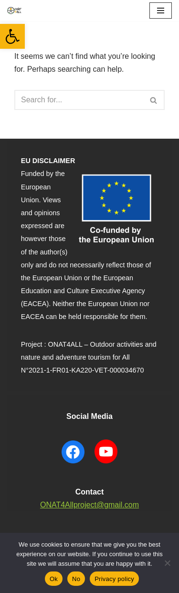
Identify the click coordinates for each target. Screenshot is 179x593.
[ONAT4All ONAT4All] (14, 10)
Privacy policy (114, 578)
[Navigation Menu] (160, 10)
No (76, 578)
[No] (167, 563)
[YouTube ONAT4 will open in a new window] (106, 465)
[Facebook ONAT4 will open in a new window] (73, 465)
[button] (12, 36)
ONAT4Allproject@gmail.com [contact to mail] (89, 505)
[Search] (78, 100)
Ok (54, 578)
